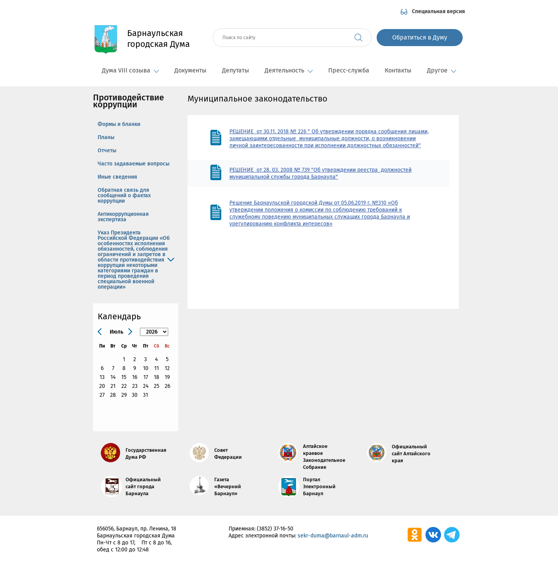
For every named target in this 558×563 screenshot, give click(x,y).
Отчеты (107, 150)
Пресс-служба (348, 70)
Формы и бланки (119, 124)
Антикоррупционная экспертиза (123, 217)
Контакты (398, 70)
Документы (190, 70)
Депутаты (235, 70)
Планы (106, 137)
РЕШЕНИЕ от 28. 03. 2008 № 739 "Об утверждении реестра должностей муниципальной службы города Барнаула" (320, 173)
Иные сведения (117, 177)
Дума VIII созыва (130, 70)
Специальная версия (438, 11)
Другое (441, 70)
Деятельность (289, 70)
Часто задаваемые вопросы (133, 163)
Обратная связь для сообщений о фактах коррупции (124, 195)
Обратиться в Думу (419, 37)
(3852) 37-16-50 (275, 528)
